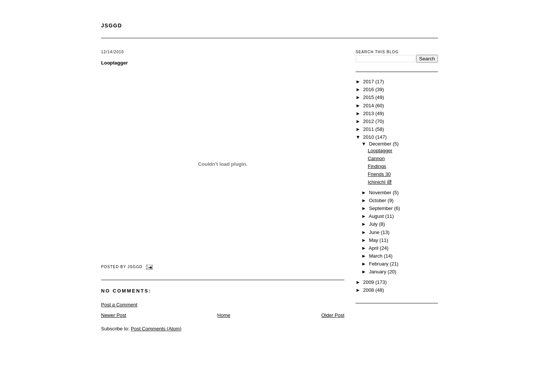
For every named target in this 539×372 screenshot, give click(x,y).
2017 (369, 81)
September (381, 208)
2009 (369, 282)
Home (224, 315)
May (374, 240)
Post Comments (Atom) (156, 329)
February (379, 264)
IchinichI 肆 (380, 182)
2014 (369, 105)
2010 (369, 137)
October (378, 200)
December (381, 144)
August (377, 216)
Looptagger (114, 63)
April (374, 248)
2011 (369, 129)
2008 (369, 290)
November (381, 192)
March (376, 256)
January (378, 271)
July (374, 224)
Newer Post (113, 315)
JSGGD (111, 25)
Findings (377, 166)
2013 (369, 113)
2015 (369, 97)
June (375, 232)
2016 (369, 89)
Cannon (376, 158)
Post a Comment (119, 305)
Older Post (333, 315)
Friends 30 (379, 174)
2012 (369, 121)
